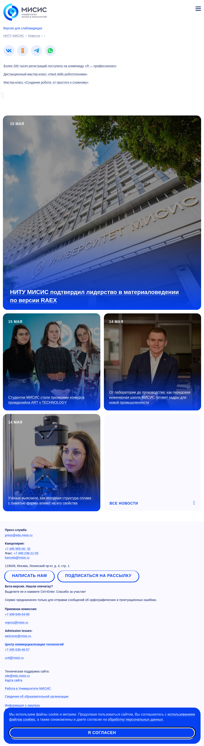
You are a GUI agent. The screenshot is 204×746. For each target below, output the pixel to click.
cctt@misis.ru (14, 658)
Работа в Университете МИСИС (28, 688)
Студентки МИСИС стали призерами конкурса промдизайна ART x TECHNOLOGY (46, 400)
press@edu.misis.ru (18, 535)
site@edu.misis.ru (17, 676)
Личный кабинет (187, 8)
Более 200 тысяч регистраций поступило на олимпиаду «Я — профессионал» (60, 66)
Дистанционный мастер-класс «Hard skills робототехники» (45, 74)
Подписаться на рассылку (98, 575)
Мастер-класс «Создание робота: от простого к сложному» (46, 82)
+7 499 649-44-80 (17, 614)
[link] (8, 50)
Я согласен (102, 732)
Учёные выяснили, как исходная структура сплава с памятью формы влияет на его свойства (49, 500)
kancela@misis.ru (17, 557)
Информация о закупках (22, 705)
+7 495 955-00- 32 (17, 549)
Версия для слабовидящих (22, 28)
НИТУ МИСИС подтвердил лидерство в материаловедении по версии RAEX (94, 296)
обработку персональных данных (135, 719)
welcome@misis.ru (18, 636)
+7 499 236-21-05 (26, 553)
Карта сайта (13, 680)
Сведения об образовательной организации (36, 696)
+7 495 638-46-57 (17, 649)
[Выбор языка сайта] (177, 7)
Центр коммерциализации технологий (34, 644)
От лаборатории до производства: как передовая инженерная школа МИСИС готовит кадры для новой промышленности (149, 397)
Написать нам (29, 575)
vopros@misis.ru (16, 622)
